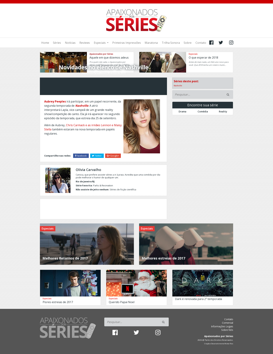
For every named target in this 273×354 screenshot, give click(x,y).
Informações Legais (222, 326)
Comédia (203, 111)
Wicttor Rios (228, 344)
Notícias (70, 43)
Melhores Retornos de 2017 (65, 258)
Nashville (178, 85)
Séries (57, 43)
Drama (182, 111)
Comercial (227, 322)
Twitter (97, 155)
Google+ (113, 155)
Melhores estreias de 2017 (163, 258)
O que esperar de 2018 (203, 57)
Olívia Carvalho (94, 73)
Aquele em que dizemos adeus (109, 57)
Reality (223, 111)
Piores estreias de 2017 (58, 302)
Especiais (100, 43)
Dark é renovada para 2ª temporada (198, 299)
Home (45, 43)
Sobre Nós (227, 330)
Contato (201, 43)
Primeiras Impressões (126, 43)
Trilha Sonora (171, 43)
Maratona (151, 43)
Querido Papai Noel (121, 302)
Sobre (188, 43)
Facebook (81, 155)
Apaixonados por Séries (101, 53)
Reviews (84, 43)
